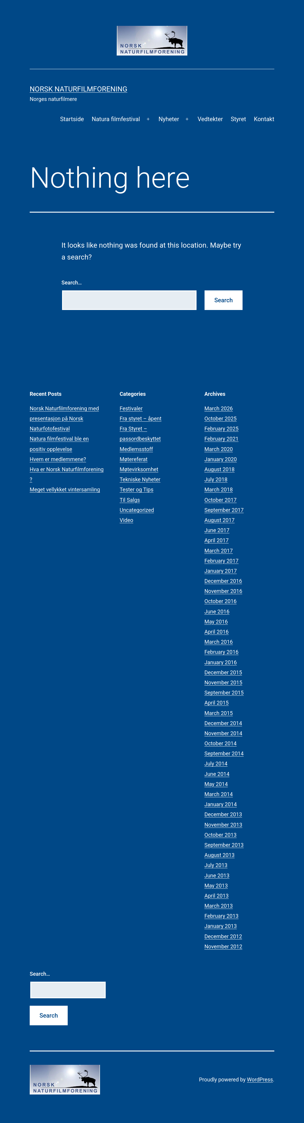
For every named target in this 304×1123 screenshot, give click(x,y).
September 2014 (224, 753)
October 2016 (221, 601)
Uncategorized (137, 510)
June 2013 (217, 875)
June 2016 (217, 611)
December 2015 (223, 672)
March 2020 (219, 449)
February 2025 (222, 429)
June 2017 (217, 530)
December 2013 (223, 814)
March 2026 (219, 408)
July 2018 (216, 479)
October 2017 (221, 500)
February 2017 (222, 561)
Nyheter (169, 119)
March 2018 (219, 489)
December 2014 (223, 723)
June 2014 (217, 774)
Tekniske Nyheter (140, 479)
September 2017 (224, 510)
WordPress (260, 1079)
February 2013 (222, 916)
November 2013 (224, 825)
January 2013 (221, 926)
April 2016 (217, 632)
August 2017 (220, 520)
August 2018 (220, 469)
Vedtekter (210, 119)
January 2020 (221, 459)
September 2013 (224, 845)
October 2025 (221, 418)
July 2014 (216, 763)
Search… (71, 282)
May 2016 (216, 622)
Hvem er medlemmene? (58, 459)
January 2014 (221, 804)
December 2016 (223, 581)
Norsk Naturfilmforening (78, 89)
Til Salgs (130, 500)
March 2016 (219, 642)
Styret (238, 119)
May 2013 (216, 885)
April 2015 (217, 703)
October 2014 (221, 743)
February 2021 (222, 439)
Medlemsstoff (136, 449)
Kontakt (264, 119)
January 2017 (221, 571)
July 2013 (216, 865)
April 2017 (217, 540)
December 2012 (223, 936)
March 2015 (219, 713)
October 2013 (221, 835)
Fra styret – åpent (141, 418)
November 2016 (224, 591)
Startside (72, 119)
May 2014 (216, 784)
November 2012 (224, 946)
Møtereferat (134, 459)
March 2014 (219, 794)
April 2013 (217, 896)
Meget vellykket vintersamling (65, 489)
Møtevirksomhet (139, 469)
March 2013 (219, 906)
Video (126, 520)
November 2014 (224, 733)
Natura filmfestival (116, 119)
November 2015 (224, 682)
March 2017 (219, 551)
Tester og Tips (136, 489)
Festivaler (131, 408)
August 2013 (220, 855)
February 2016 (222, 652)
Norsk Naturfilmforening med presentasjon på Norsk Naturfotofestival (64, 418)
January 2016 (221, 662)
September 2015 (224, 692)
